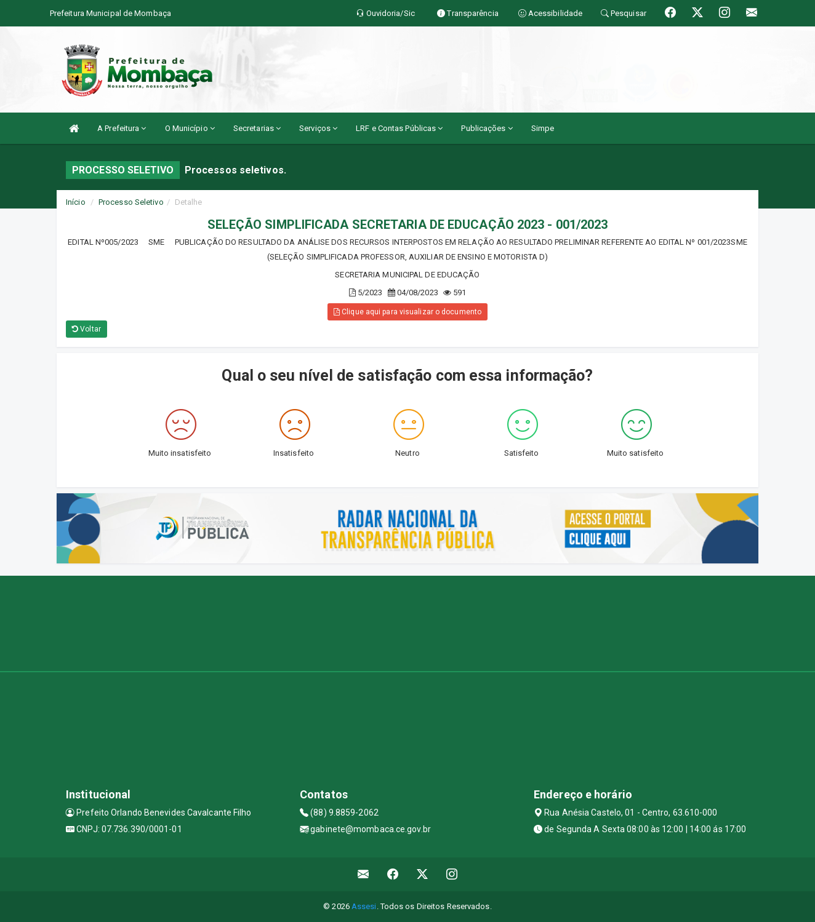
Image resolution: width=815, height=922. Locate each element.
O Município (190, 128)
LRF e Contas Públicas (399, 128)
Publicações (486, 128)
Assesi (364, 906)
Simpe (543, 128)
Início (76, 202)
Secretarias (257, 128)
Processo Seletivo (131, 202)
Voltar (86, 329)
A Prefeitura (121, 128)
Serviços (318, 128)
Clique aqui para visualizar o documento (407, 312)
